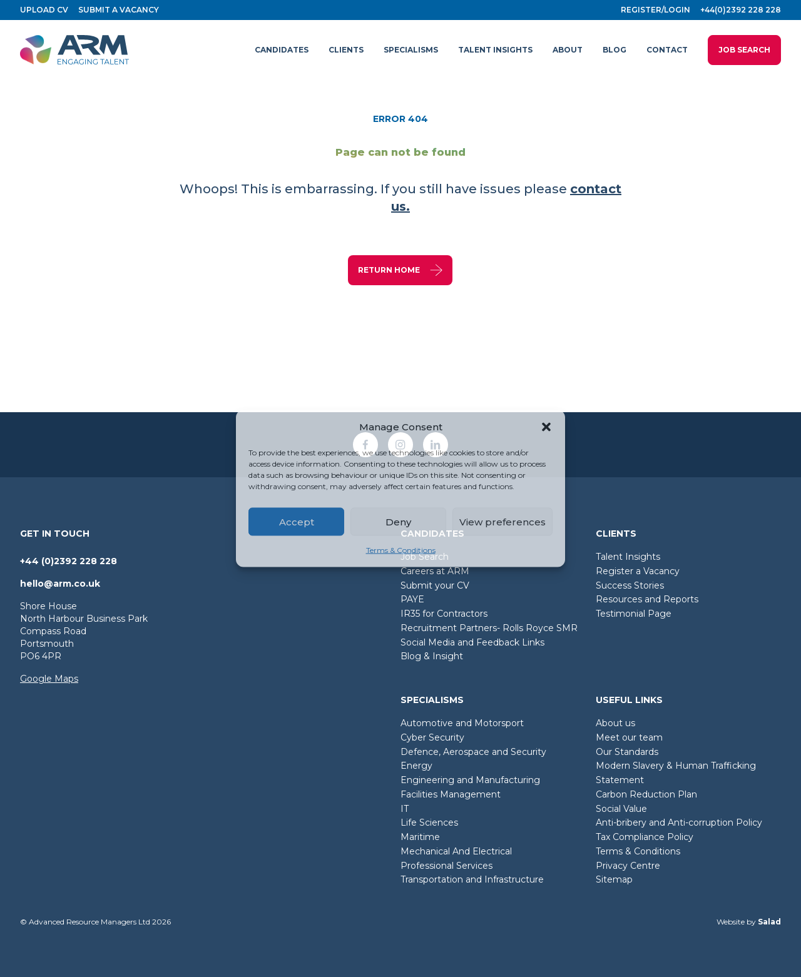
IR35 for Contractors (443, 613)
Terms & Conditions (401, 550)
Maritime (420, 837)
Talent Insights (628, 556)
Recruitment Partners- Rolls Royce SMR (489, 628)
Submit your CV (434, 585)
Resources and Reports (647, 599)
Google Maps (49, 678)
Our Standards (627, 751)
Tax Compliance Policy (644, 837)
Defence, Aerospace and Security (473, 751)
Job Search (744, 49)
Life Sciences (429, 822)
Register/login (655, 9)
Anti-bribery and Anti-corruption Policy (679, 822)
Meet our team (629, 737)
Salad (769, 921)
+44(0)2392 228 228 (740, 9)
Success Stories (630, 585)
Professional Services (446, 865)
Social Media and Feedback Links (472, 642)
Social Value (621, 808)
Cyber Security (432, 737)
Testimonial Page (633, 613)
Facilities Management (450, 794)
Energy (416, 765)
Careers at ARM (434, 571)
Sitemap (614, 879)
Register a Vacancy (638, 571)
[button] (546, 427)
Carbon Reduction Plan (646, 794)
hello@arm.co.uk (60, 583)
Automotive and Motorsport (462, 723)
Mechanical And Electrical (456, 851)
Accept (296, 521)
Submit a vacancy (118, 9)
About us (615, 723)
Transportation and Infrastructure (472, 879)
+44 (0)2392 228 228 (68, 561)
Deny (398, 521)
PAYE (412, 599)
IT (404, 808)
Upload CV (44, 9)
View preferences (502, 521)
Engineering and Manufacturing (470, 780)
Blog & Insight (431, 656)
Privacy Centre (628, 865)
